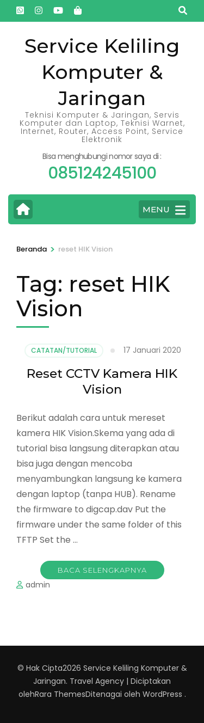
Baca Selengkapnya (102, 570)
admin (38, 584)
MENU (164, 210)
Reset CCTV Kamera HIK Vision (102, 381)
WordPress (162, 694)
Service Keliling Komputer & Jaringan (102, 72)
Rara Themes (60, 694)
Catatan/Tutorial (64, 350)
